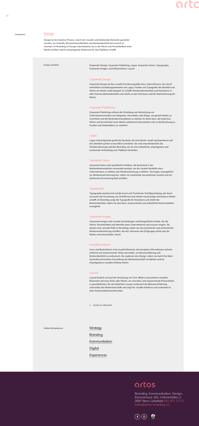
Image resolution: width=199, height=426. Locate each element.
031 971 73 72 (174, 405)
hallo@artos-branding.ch (152, 408)
